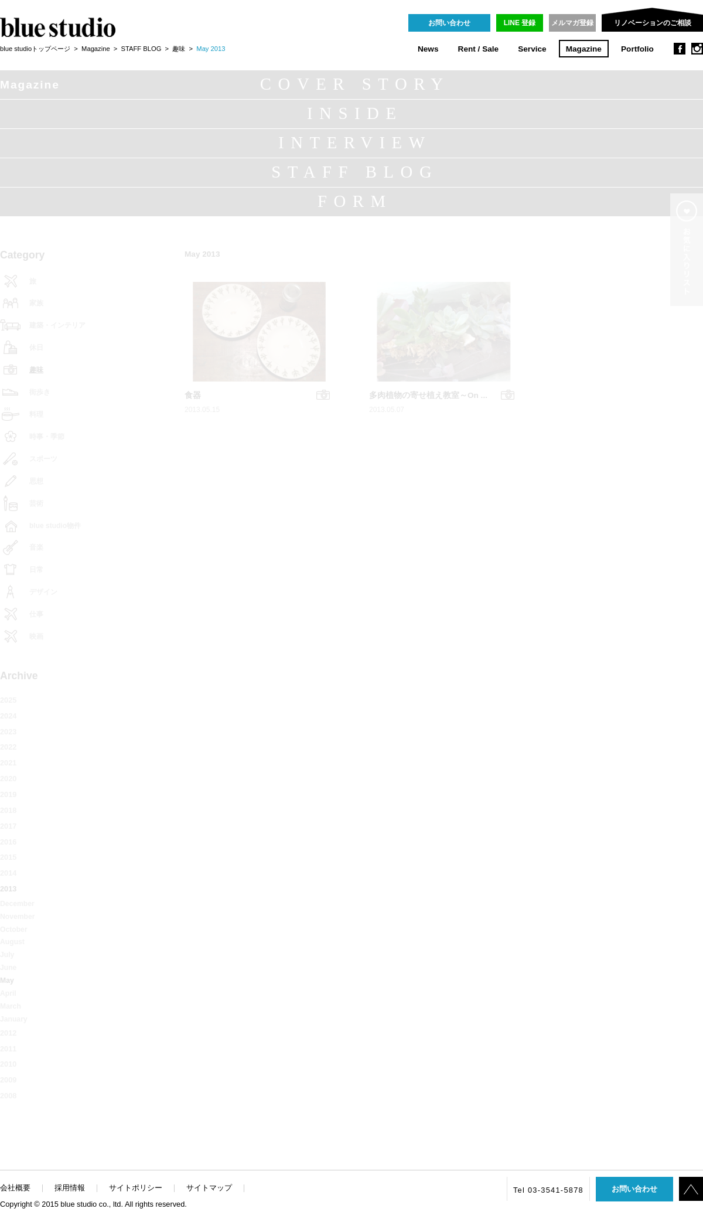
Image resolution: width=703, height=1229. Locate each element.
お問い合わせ (449, 23)
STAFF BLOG (141, 48)
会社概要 (15, 1187)
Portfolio (637, 49)
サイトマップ (209, 1187)
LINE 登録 (520, 23)
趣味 (178, 48)
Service (532, 49)
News (428, 49)
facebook (679, 49)
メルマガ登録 (572, 23)
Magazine (584, 49)
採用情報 (69, 1187)
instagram (697, 49)
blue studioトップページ (35, 48)
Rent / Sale (478, 49)
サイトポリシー (135, 1187)
